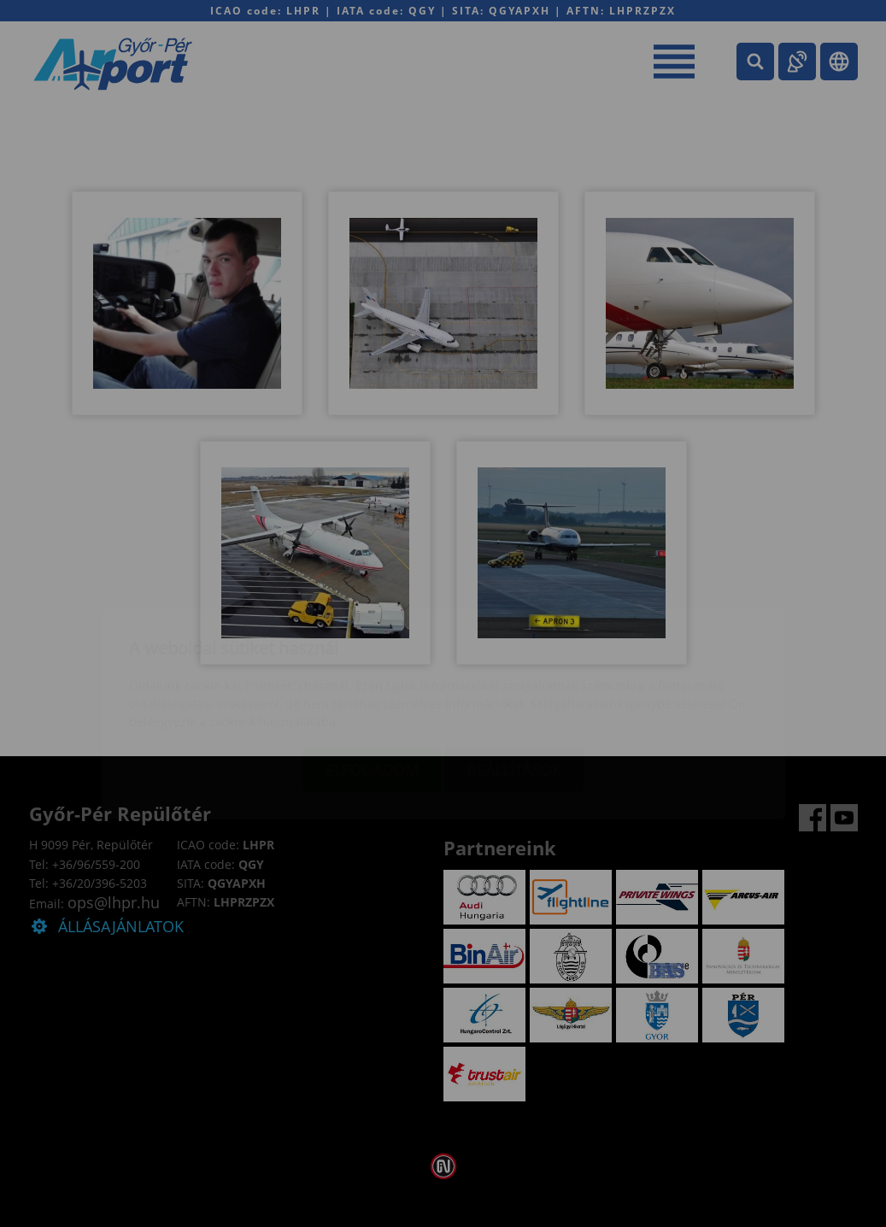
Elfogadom (372, 669)
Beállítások (513, 669)
